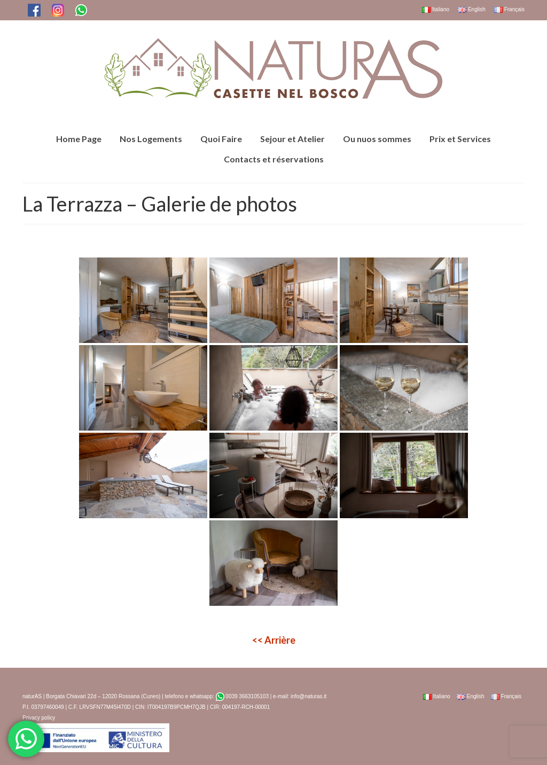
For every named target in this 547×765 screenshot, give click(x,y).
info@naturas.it (308, 696)
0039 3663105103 (242, 696)
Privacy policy (38, 718)
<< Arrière (273, 640)
